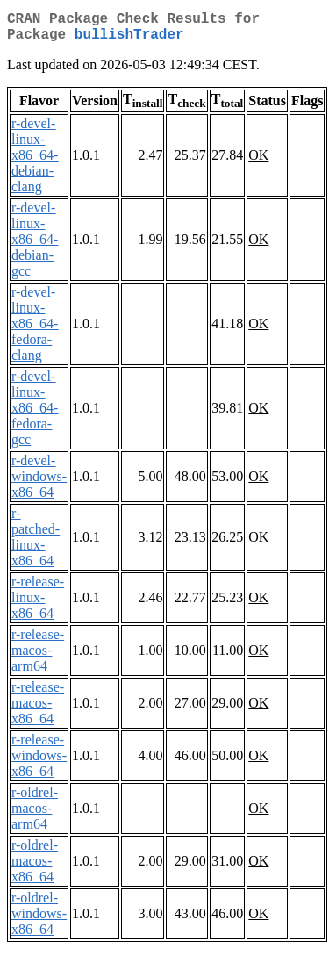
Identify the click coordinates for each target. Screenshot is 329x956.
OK (258, 162)
